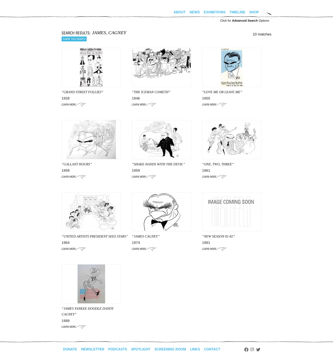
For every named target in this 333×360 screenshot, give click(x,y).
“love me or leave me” (222, 92)
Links (195, 349)
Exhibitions (215, 12)
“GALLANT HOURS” (77, 164)
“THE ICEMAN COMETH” (151, 92)
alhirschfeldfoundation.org (74, 14)
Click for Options (244, 20)
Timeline (238, 12)
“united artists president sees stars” (95, 236)
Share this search (74, 39)
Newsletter (92, 349)
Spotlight (141, 349)
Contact (213, 349)
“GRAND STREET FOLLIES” (82, 92)
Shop (254, 12)
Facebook (247, 349)
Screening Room (170, 349)
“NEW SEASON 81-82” (218, 236)
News (195, 12)
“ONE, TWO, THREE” (218, 164)
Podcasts (118, 349)
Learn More (74, 105)
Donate (70, 349)
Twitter (259, 349)
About (180, 12)
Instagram (253, 349)
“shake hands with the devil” (158, 164)
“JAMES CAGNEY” (146, 236)
